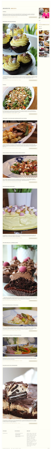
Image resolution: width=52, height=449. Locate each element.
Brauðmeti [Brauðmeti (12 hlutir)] (28, 435)
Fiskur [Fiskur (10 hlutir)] (34, 436)
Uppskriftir (16, 448)
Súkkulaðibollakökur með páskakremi (9, 21)
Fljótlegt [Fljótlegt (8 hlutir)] (32, 437)
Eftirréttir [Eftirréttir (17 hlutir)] (33, 435)
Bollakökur (15, 300)
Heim (11, 448)
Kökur (17, 300)
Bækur (20, 448)
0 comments (19, 330)
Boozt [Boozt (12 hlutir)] (33, 434)
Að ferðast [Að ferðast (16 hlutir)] (33, 433)
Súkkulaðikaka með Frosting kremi (9, 186)
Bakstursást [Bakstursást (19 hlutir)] (28, 434)
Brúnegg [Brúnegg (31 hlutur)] (31, 435)
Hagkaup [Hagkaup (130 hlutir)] (34, 437)
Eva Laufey (10, 113)
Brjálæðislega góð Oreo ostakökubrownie (10, 365)
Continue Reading (33, 17)
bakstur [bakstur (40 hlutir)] (36, 433)
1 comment (18, 113)
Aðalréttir (13, 113)
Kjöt (14, 360)
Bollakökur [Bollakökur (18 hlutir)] (31, 434)
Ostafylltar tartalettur (19, 433)
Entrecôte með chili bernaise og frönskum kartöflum (12, 335)
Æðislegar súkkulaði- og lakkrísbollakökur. (10, 242)
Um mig (14, 448)
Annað (15, 330)
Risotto (16, 330)
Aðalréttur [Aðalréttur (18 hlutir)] (30, 433)
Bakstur (13, 300)
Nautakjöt (16, 360)
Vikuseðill (4, 11)
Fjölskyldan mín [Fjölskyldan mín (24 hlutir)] (28, 437)
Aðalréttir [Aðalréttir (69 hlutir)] (28, 433)
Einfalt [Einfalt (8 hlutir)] (27, 436)
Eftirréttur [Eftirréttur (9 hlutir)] (35, 435)
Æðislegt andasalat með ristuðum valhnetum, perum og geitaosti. (14, 152)
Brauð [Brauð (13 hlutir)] (35, 434)
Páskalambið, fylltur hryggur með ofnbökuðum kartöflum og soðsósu (15, 118)
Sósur (18, 360)
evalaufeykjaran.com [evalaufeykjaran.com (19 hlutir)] (31, 436)
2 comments (19, 300)
